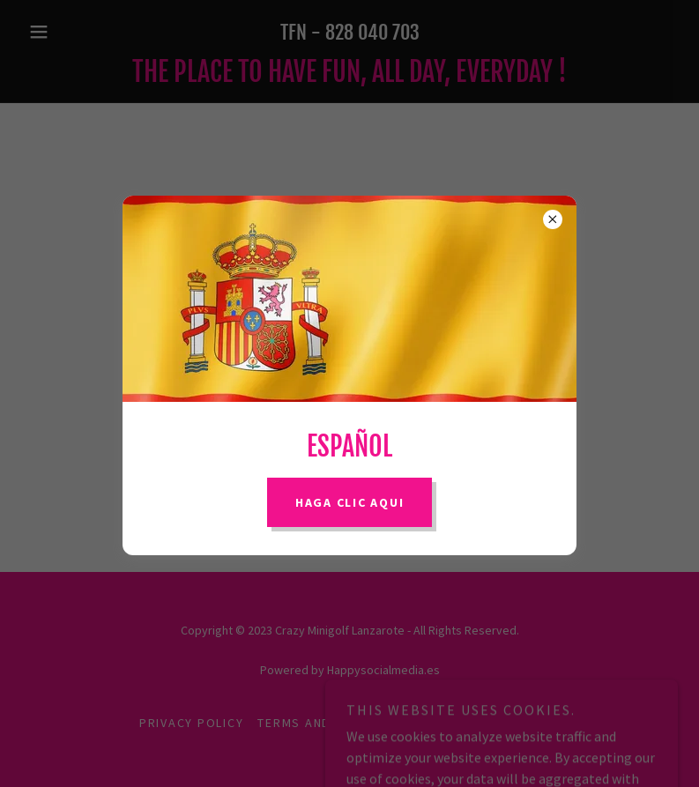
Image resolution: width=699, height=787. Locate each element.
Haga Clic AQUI (350, 502)
